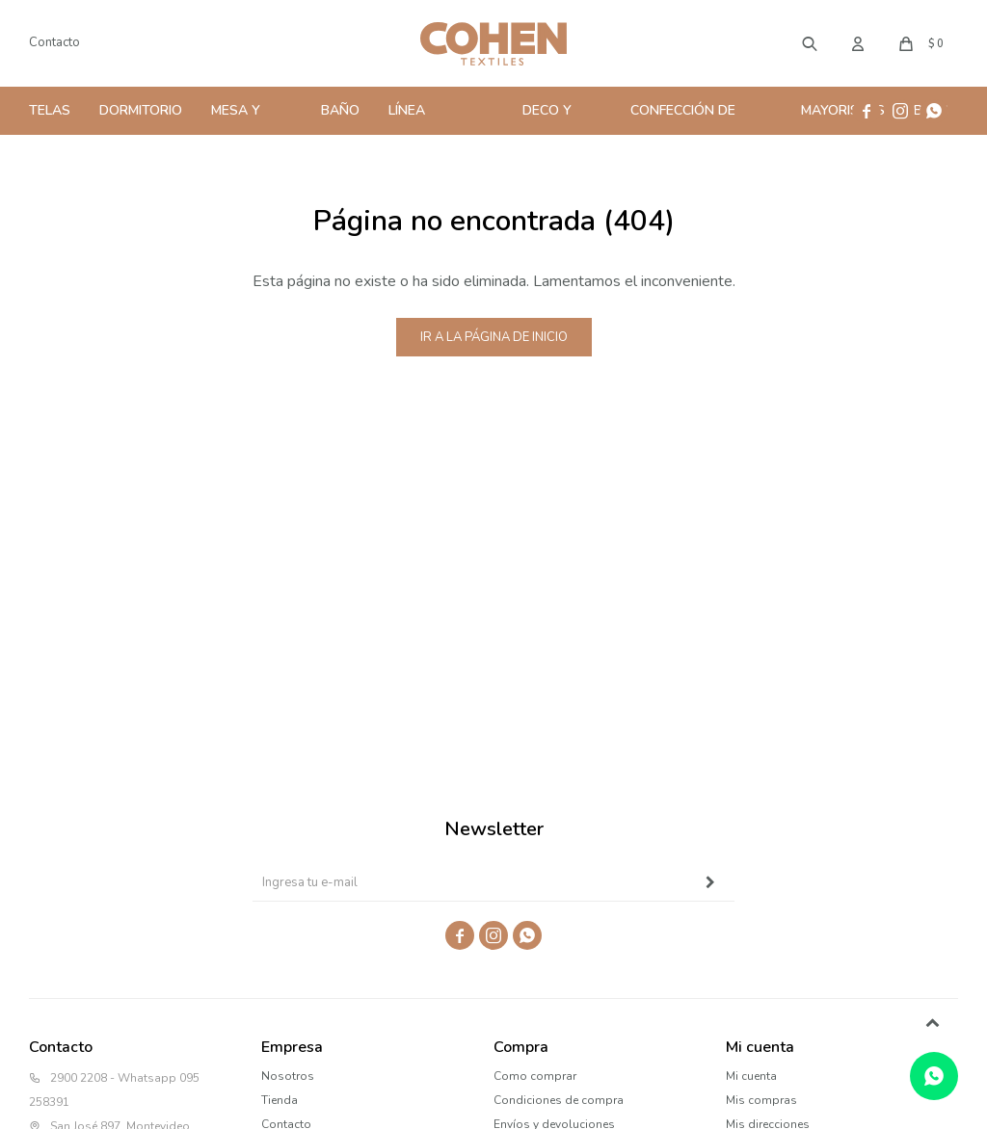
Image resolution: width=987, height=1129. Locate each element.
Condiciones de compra (559, 1100)
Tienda (279, 1100)
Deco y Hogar (547, 118)
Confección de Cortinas (682, 118)
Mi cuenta (751, 1076)
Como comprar (535, 1076)
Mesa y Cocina (236, 118)
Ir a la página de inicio (494, 337)
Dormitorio (140, 110)
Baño (340, 110)
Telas (49, 110)
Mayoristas (843, 110)
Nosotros (287, 1076)
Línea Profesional (433, 118)
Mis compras (761, 1100)
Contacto (54, 42)
